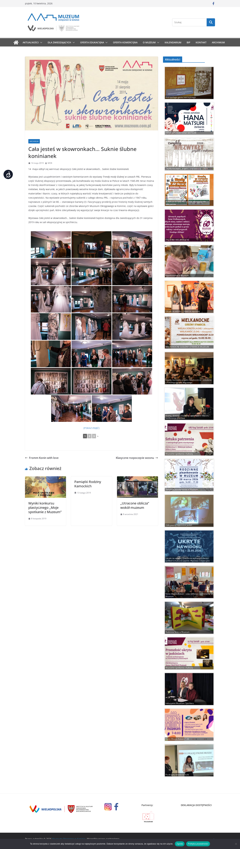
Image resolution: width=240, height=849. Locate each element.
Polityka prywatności (198, 844)
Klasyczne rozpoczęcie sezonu (137, 458)
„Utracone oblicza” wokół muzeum (134, 505)
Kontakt (201, 42)
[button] (40, 42)
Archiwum (218, 42)
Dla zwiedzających (59, 42)
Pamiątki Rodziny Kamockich (87, 483)
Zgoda (179, 844)
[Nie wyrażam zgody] (236, 844)
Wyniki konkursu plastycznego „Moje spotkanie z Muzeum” (45, 507)
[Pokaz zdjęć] (92, 427)
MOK (50, 163)
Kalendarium (173, 42)
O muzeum (149, 42)
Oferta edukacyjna (92, 42)
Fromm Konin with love (41, 458)
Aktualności (31, 42)
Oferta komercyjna (125, 42)
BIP (188, 42)
